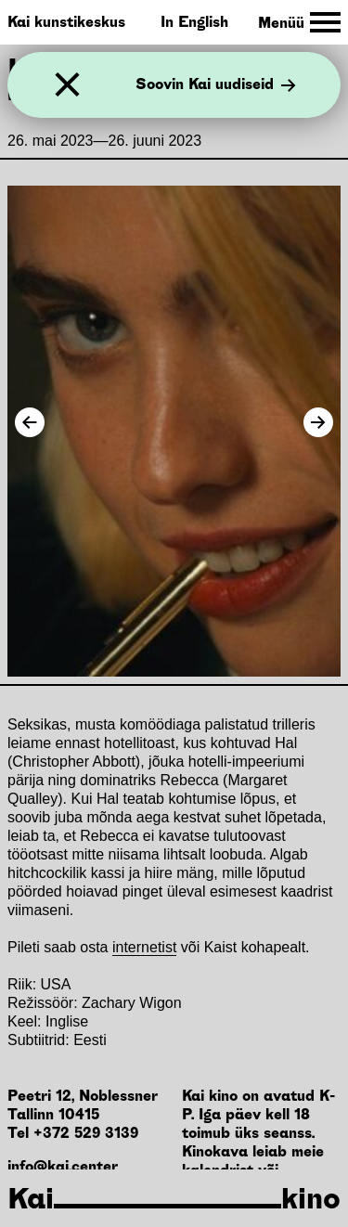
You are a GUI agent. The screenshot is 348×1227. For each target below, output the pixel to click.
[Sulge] (67, 85)
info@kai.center (62, 1166)
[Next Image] (318, 422)
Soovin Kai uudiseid (215, 85)
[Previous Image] (30, 422)
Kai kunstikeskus (66, 22)
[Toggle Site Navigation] (299, 22)
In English (194, 22)
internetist (144, 947)
